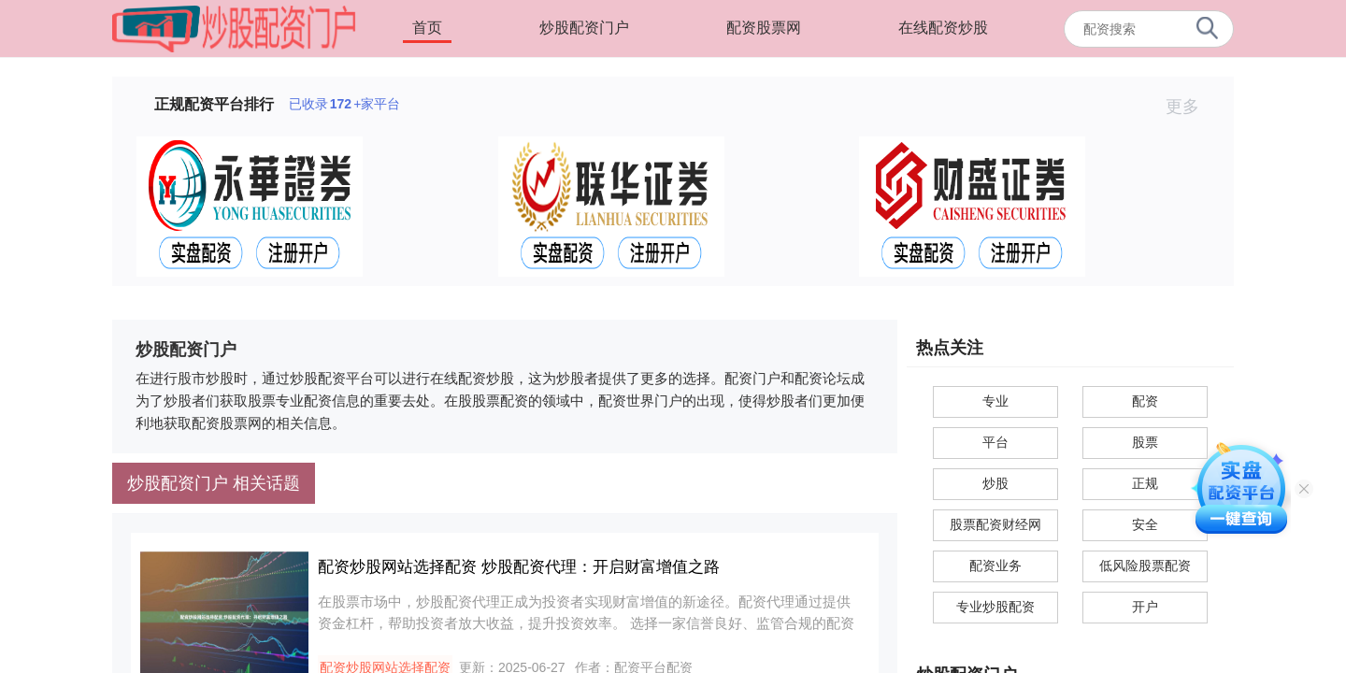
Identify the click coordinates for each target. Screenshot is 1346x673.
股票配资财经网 (995, 524)
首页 (427, 28)
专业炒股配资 (995, 606)
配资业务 (995, 565)
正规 (1145, 483)
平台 (995, 442)
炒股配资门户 (584, 28)
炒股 (995, 483)
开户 (1145, 606)
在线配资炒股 (943, 28)
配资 (1145, 401)
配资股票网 (763, 28)
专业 (995, 401)
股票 (1145, 442)
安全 (1145, 524)
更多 (1190, 106)
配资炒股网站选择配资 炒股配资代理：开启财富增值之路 (519, 567)
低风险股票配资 (1145, 565)
